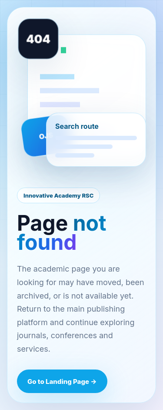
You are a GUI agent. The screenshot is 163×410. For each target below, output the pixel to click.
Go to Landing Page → (62, 381)
